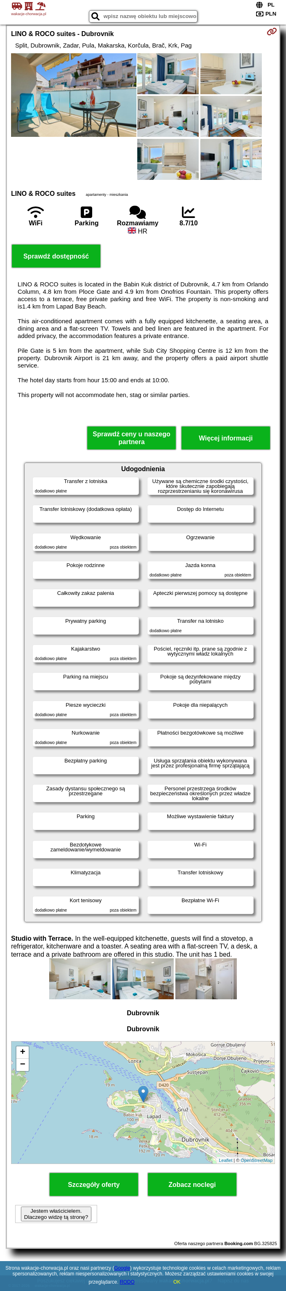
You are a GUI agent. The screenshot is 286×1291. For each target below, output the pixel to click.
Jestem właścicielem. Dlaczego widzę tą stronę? (56, 1214)
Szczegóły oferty (94, 1184)
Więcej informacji (225, 438)
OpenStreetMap (256, 1160)
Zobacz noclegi (192, 1184)
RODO (127, 1282)
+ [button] (22, 1052)
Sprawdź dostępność (56, 256)
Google (122, 1268)
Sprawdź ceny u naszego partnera (131, 438)
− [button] (22, 1065)
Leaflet (225, 1160)
